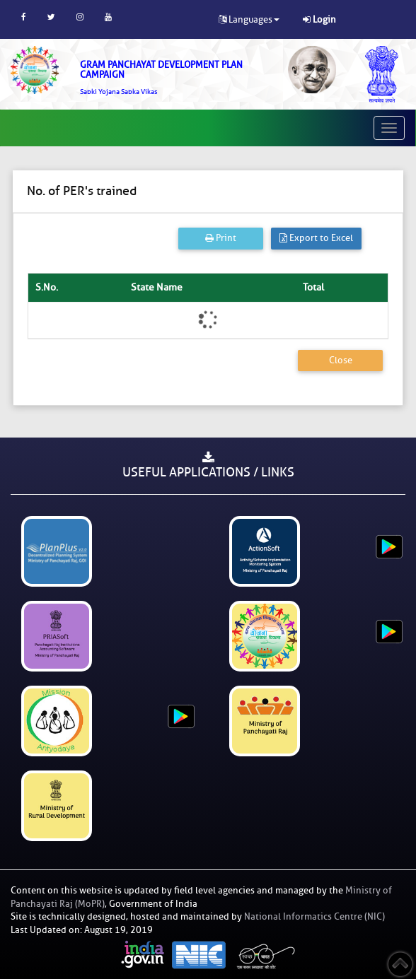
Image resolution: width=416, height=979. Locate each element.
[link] (173, 77)
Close (340, 360)
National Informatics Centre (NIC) (314, 916)
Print (220, 238)
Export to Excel (316, 238)
